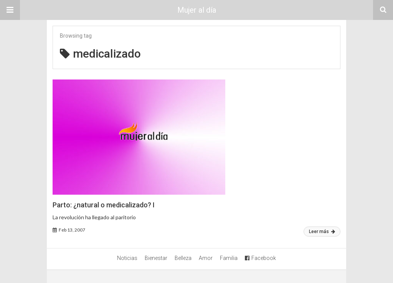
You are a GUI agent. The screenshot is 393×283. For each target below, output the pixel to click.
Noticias (127, 258)
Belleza (183, 258)
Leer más (322, 231)
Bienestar (156, 258)
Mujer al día (196, 10)
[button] (10, 10)
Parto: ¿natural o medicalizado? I (104, 205)
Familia (229, 258)
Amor (206, 258)
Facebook (260, 258)
